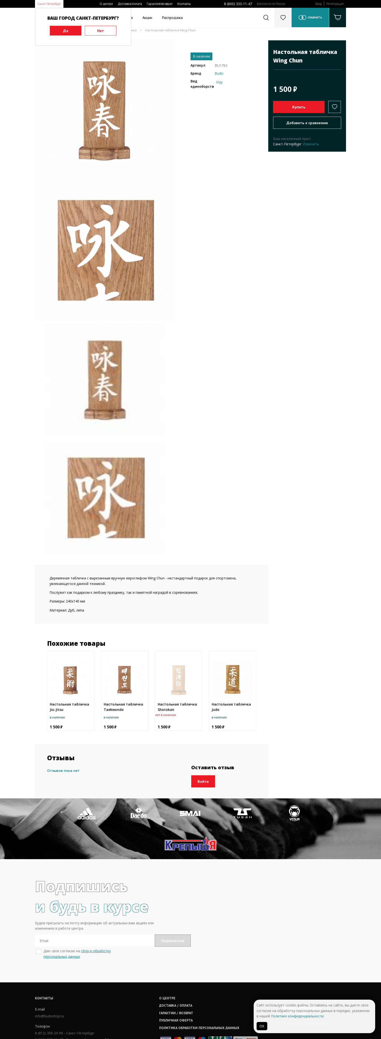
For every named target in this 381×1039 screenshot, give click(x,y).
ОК (262, 1026)
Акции (147, 17)
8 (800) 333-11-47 (238, 3)
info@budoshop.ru (49, 985)
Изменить (311, 144)
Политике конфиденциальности (297, 1016)
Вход (318, 4)
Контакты (184, 4)
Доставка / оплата (175, 975)
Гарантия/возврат (160, 4)
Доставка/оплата (130, 4)
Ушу (219, 82)
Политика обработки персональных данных (199, 997)
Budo (219, 73)
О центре (106, 4)
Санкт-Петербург (49, 4)
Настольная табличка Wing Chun (170, 30)
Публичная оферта (176, 989)
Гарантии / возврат (176, 982)
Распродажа (172, 17)
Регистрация (335, 4)
